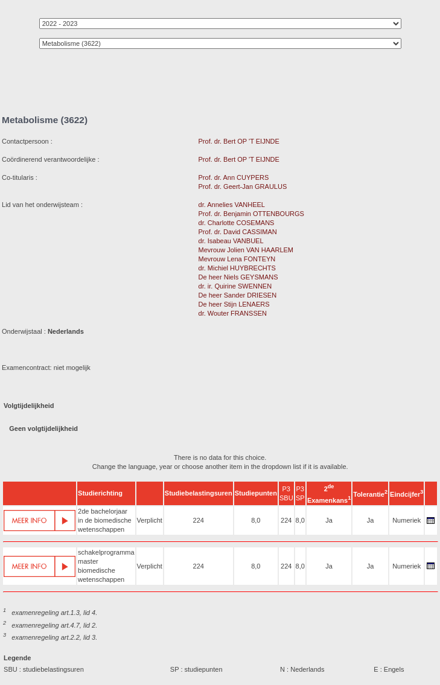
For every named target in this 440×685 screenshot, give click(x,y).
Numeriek (406, 520)
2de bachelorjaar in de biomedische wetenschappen (105, 520)
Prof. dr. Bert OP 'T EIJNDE (239, 141)
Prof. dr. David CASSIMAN (238, 231)
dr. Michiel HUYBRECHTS (237, 268)
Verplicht (149, 520)
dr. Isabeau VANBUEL (231, 240)
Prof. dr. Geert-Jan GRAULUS (243, 186)
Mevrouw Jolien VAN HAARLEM (246, 249)
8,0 (255, 520)
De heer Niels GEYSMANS (238, 277)
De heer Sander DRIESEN (238, 295)
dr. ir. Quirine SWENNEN (235, 286)
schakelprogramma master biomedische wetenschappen (106, 566)
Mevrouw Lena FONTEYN (237, 259)
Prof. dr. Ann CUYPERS (234, 177)
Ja (329, 520)
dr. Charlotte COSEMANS (237, 222)
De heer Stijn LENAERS (234, 304)
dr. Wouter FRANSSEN (233, 313)
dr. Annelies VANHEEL (232, 204)
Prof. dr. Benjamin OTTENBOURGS (251, 213)
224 (198, 520)
